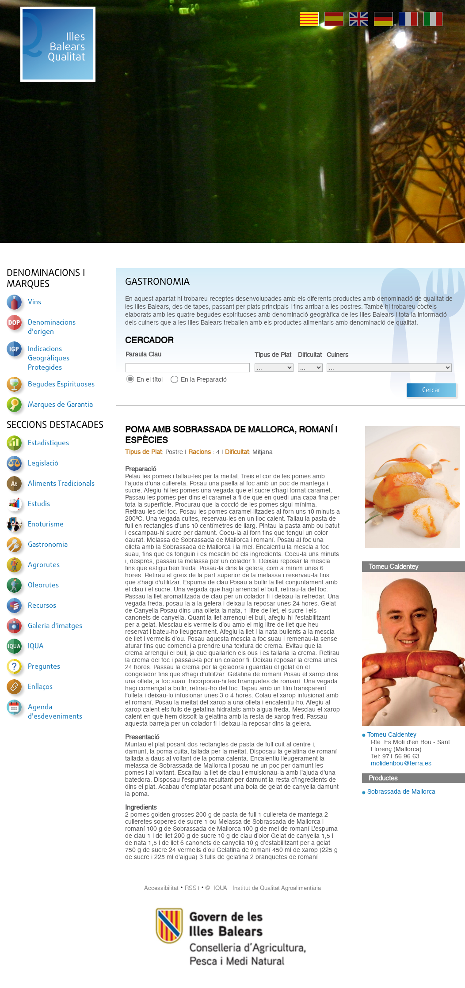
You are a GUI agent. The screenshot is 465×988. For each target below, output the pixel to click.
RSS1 (192, 888)
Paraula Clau (143, 354)
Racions (199, 451)
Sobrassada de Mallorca (401, 791)
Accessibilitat (161, 888)
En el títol (150, 379)
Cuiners (337, 354)
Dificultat (310, 354)
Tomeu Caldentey (391, 734)
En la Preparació (204, 379)
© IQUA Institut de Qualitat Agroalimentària (263, 888)
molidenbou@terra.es (401, 763)
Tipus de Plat (273, 354)
